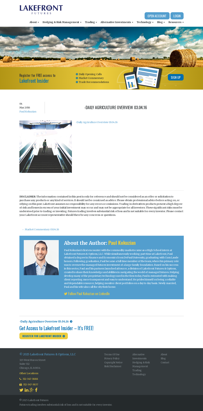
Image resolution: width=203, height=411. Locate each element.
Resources (176, 22)
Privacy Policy (112, 358)
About (34, 22)
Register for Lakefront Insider (41, 336)
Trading (91, 22)
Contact (165, 362)
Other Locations (28, 373)
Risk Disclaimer (113, 366)
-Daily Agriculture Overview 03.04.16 (97, 122)
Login (177, 16)
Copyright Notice (113, 362)
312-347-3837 (28, 384)
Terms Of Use (112, 354)
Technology (145, 22)
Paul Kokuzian (27, 111)
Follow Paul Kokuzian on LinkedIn (87, 293)
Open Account (157, 16)
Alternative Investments (117, 22)
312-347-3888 (28, 378)
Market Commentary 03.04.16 (40, 229)
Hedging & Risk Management (61, 22)
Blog (161, 22)
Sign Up (176, 77)
